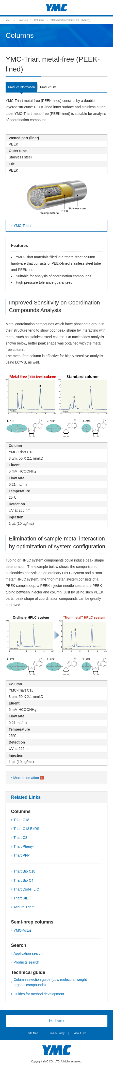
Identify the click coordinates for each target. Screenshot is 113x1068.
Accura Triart (23, 907)
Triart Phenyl (23, 846)
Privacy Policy (56, 1033)
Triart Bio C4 (23, 880)
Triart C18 (21, 820)
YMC (8, 20)
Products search (26, 962)
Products (22, 20)
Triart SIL (20, 898)
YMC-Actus (22, 930)
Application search (27, 953)
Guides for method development (38, 994)
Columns (39, 20)
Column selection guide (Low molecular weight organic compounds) (50, 982)
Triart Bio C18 (24, 871)
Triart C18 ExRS (26, 829)
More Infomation (26, 778)
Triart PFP (21, 855)
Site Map (33, 1033)
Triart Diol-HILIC (26, 889)
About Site (80, 1033)
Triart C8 (20, 838)
